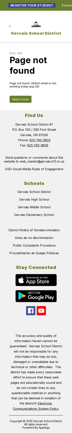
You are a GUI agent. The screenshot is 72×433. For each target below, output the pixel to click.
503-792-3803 (39, 140)
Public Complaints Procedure (34, 245)
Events (67, 5)
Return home (20, 99)
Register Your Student (32, 5)
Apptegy (44, 427)
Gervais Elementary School (34, 215)
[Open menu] (10, 26)
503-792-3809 (37, 145)
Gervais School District (34, 192)
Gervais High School (34, 199)
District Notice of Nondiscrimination (34, 230)
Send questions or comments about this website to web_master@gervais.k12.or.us (34, 159)
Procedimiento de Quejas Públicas (34, 253)
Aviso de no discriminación (34, 238)
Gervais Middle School (34, 207)
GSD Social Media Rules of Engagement (34, 169)
